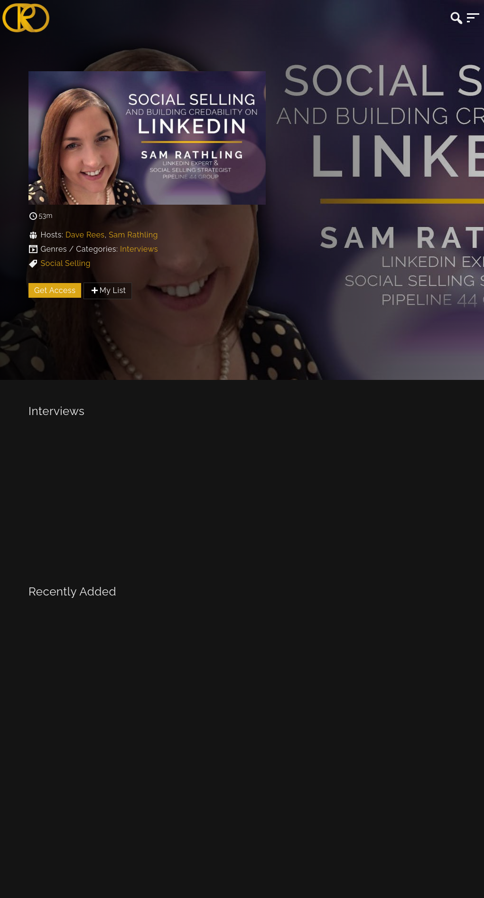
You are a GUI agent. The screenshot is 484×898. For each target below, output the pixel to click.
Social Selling (65, 263)
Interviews (139, 249)
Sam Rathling (133, 234)
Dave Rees (85, 234)
